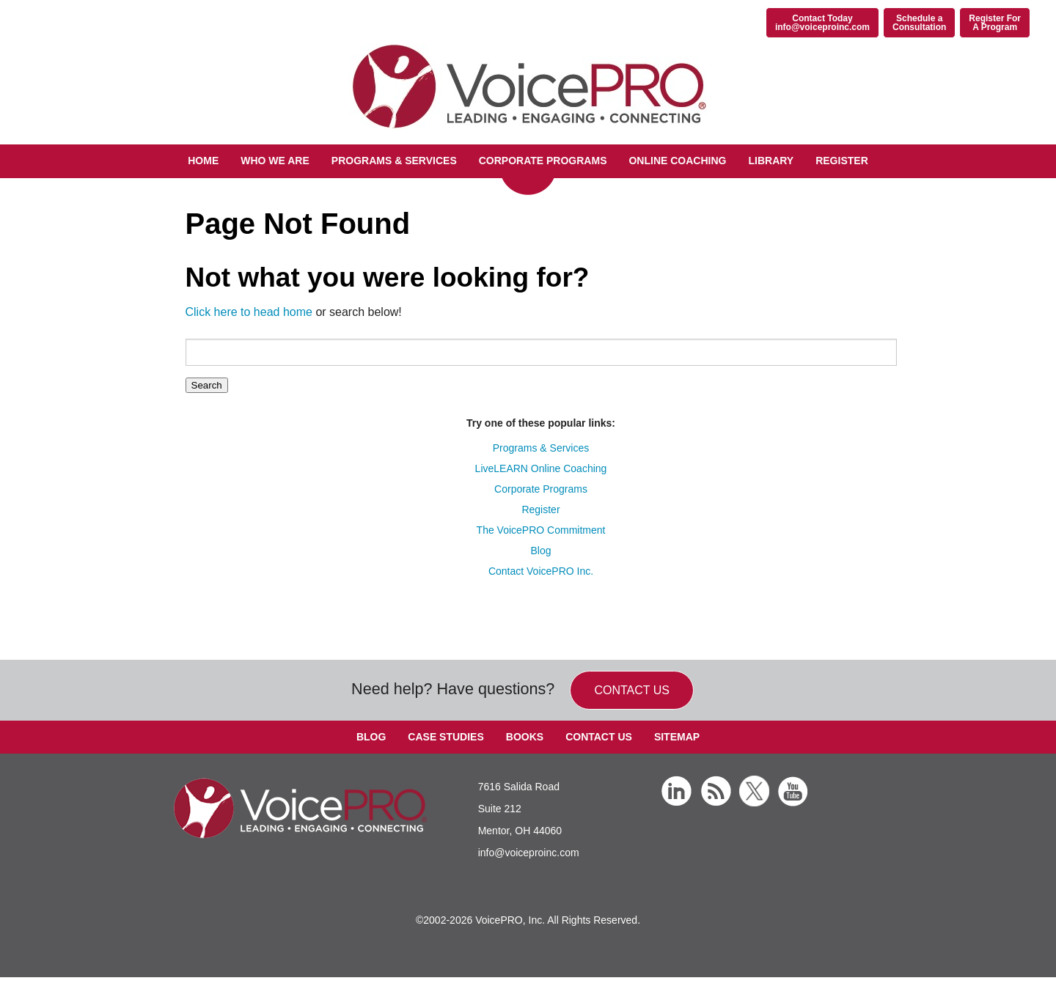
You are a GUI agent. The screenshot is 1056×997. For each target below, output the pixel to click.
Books (524, 737)
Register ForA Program (995, 22)
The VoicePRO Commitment (541, 530)
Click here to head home (249, 312)
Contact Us (598, 737)
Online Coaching (677, 160)
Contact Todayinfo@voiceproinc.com (822, 22)
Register (841, 160)
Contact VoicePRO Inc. (540, 571)
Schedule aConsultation (919, 22)
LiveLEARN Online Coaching (541, 468)
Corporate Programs (543, 160)
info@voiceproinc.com (528, 852)
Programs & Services (394, 160)
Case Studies (445, 737)
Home (203, 160)
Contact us (632, 690)
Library (770, 160)
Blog (540, 550)
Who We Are (275, 160)
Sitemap (677, 737)
